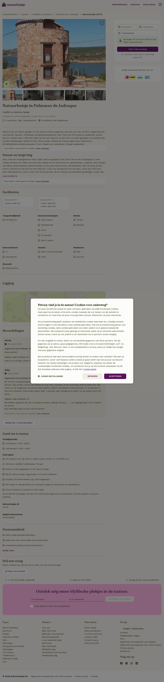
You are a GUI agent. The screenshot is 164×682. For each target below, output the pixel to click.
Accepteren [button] (115, 376)
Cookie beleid (90, 369)
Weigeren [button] (92, 376)
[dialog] (82, 341)
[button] (50, 376)
